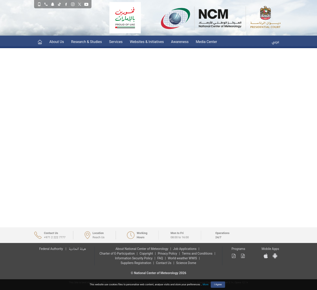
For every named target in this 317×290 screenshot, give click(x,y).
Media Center (206, 42)
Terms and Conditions (197, 253)
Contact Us (164, 263)
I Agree (218, 284)
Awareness (180, 42)
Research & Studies (86, 42)
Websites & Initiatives (147, 42)
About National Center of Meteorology (141, 249)
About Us (56, 42)
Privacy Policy (167, 253)
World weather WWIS (182, 258)
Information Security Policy (133, 258)
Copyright (146, 253)
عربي (275, 41)
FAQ (160, 258)
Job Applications (185, 249)
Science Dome (186, 263)
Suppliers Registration (136, 263)
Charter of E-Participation (117, 253)
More (205, 284)
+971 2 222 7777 (54, 237)
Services (116, 42)
